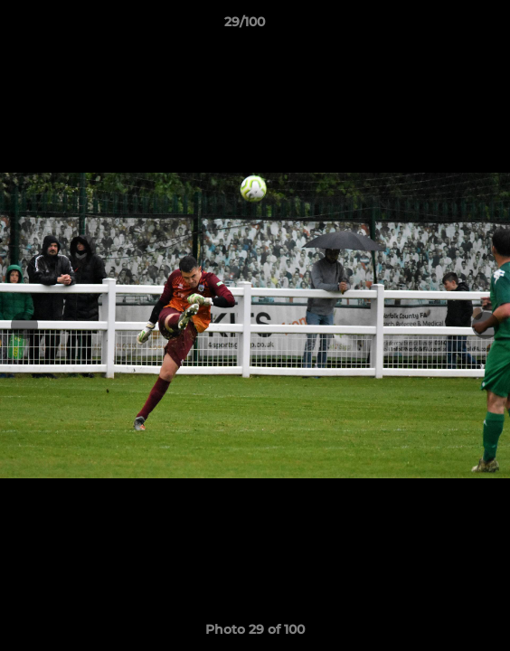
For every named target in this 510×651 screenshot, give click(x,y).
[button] (445, 26)
